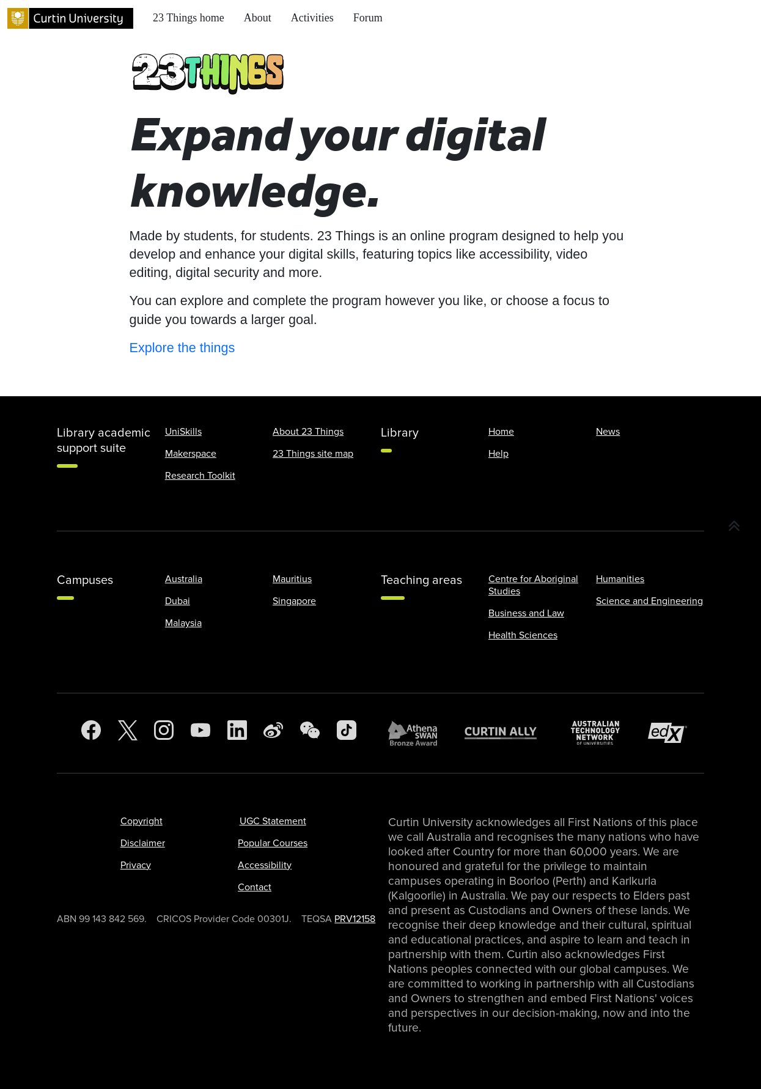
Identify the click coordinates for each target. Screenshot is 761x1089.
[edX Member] (672, 733)
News (608, 432)
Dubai (177, 601)
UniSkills (183, 432)
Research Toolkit (200, 476)
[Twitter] (128, 733)
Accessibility (265, 865)
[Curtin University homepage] (70, 18)
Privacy (135, 865)
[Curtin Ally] (510, 732)
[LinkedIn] (237, 733)
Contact (254, 887)
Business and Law (526, 613)
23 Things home (188, 18)
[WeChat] (310, 733)
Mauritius (292, 579)
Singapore (294, 601)
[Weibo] (273, 733)
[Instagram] (164, 733)
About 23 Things (308, 432)
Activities (312, 18)
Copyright (141, 821)
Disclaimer (142, 843)
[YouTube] (200, 733)
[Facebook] (91, 733)
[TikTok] (346, 733)
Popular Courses (272, 843)
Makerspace (190, 454)
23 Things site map (313, 454)
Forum (368, 18)
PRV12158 (354, 919)
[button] (734, 526)
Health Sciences (522, 635)
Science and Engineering (649, 601)
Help (498, 454)
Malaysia (183, 623)
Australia (183, 579)
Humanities (620, 579)
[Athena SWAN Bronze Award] (418, 733)
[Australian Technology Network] (601, 733)
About (257, 18)
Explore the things (182, 347)
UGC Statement (273, 821)
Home (501, 432)
